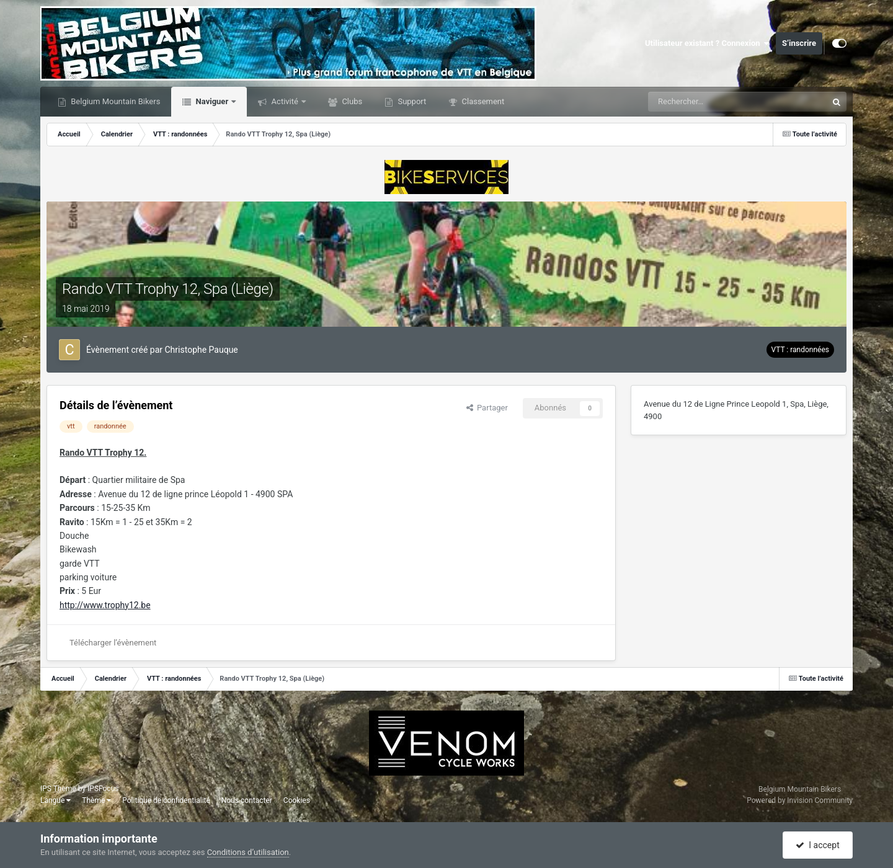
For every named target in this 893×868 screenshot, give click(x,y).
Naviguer (211, 101)
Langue (55, 800)
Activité (284, 101)
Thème (96, 800)
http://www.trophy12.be (105, 605)
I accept (817, 845)
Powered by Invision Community (800, 800)
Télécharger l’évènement (112, 642)
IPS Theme (58, 788)
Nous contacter (246, 800)
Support (411, 101)
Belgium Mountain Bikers (114, 101)
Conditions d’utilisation (248, 852)
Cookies (296, 800)
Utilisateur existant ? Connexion (707, 43)
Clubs (351, 101)
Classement (482, 101)
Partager (487, 407)
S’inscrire (799, 43)
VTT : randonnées (800, 349)
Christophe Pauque (201, 350)
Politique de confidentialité (166, 800)
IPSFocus (102, 788)
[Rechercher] (700, 102)
